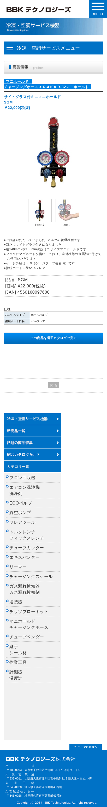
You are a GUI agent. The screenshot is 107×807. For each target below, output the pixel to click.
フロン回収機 (22, 477)
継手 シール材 (18, 649)
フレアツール (22, 522)
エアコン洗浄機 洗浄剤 (26, 490)
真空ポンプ (20, 513)
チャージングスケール (31, 576)
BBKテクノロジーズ (46, 10)
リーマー (18, 567)
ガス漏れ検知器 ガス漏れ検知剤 (26, 589)
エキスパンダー (24, 557)
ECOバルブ (20, 503)
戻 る (53, 385)
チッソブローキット (28, 611)
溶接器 (15, 602)
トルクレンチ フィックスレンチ (26, 535)
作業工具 (18, 662)
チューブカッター (26, 548)
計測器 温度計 (18, 675)
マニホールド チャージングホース (28, 624)
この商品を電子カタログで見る (53, 338)
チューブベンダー (26, 637)
